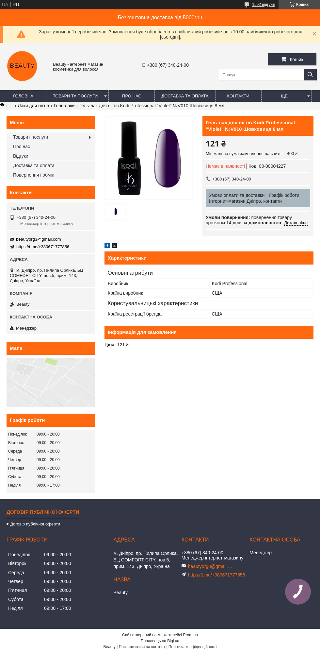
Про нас (131, 96)
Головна (23, 96)
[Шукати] (310, 74)
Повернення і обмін (33, 175)
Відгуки (20, 156)
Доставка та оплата (184, 96)
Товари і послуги (30, 137)
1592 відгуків (263, 4)
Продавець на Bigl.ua (160, 641)
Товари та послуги (75, 96)
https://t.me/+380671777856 (42, 246)
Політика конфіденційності (192, 646)
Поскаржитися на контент (142, 646)
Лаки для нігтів (33, 105)
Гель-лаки (64, 105)
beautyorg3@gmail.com (38, 239)
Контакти (238, 96)
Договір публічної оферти (35, 524)
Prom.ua (190, 635)
